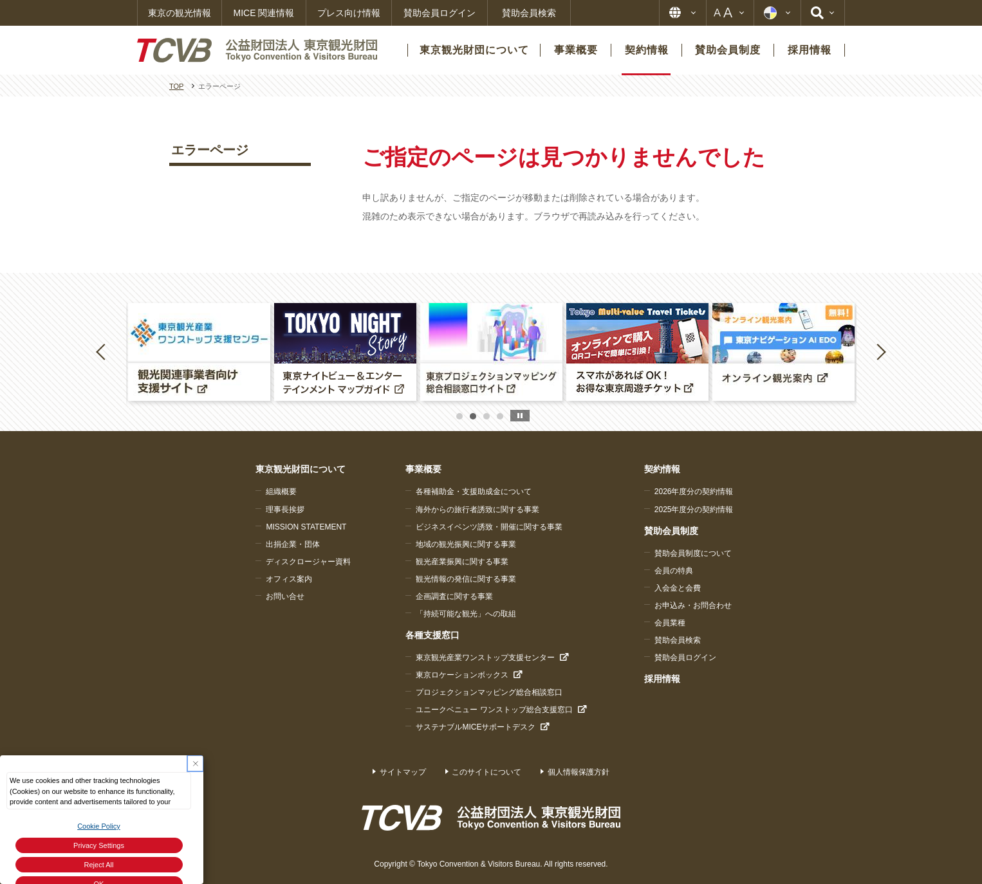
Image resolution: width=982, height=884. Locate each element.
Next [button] (881, 351)
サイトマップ (403, 772)
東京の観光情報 (179, 13)
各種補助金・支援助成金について (474, 491)
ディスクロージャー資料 (308, 561)
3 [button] (486, 416)
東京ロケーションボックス (462, 674)
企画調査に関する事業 (454, 596)
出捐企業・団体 (293, 544)
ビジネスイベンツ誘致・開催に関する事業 (489, 526)
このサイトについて (486, 772)
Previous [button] (103, 351)
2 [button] (473, 416)
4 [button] (500, 416)
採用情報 (662, 679)
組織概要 (281, 491)
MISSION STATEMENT (306, 526)
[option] (199, 352)
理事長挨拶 (285, 509)
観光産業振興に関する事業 (462, 561)
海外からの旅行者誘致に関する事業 (477, 509)
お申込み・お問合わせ (693, 605)
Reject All (99, 865)
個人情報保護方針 (578, 772)
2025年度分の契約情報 (694, 509)
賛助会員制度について (693, 553)
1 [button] (459, 416)
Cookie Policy (98, 826)
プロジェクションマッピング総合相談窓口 (489, 692)
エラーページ (209, 150)
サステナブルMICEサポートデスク (475, 727)
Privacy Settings (98, 845)
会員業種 (669, 622)
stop (520, 415)
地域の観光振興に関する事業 (466, 544)
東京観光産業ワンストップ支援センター (485, 657)
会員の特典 (673, 570)
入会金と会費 (677, 588)
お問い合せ (285, 596)
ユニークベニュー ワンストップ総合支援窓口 (494, 709)
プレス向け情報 (348, 13)
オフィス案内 (289, 579)
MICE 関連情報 (264, 13)
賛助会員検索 (529, 13)
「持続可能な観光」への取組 (466, 613)
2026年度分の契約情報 (694, 491)
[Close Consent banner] (195, 763)
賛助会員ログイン (439, 13)
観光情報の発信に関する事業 (466, 579)
